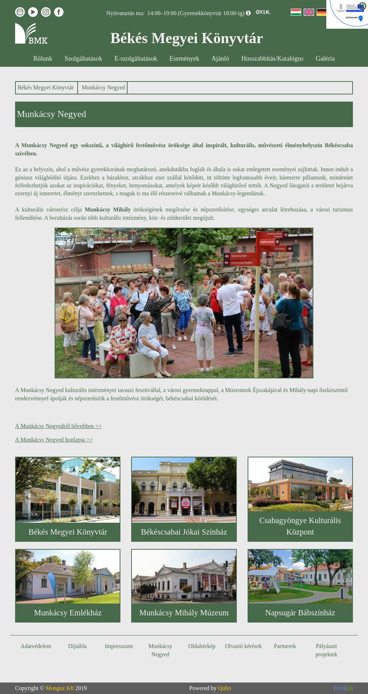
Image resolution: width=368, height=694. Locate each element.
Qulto (224, 688)
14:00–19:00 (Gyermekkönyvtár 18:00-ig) (195, 13)
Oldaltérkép (202, 646)
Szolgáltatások (83, 58)
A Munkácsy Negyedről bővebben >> (58, 426)
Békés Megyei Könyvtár (46, 87)
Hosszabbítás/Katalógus (273, 58)
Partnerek (285, 646)
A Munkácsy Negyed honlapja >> (54, 440)
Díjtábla (77, 646)
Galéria (325, 58)
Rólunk (42, 58)
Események (184, 58)
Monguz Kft (60, 688)
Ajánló (220, 58)
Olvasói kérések (243, 646)
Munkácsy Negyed (103, 87)
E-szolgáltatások (136, 58)
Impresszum (119, 646)
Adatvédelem (35, 646)
